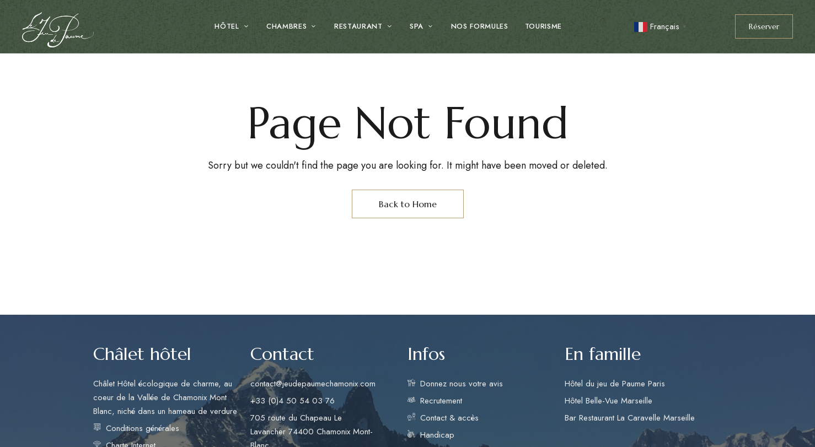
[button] (764, 26)
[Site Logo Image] (58, 29)
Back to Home (408, 203)
